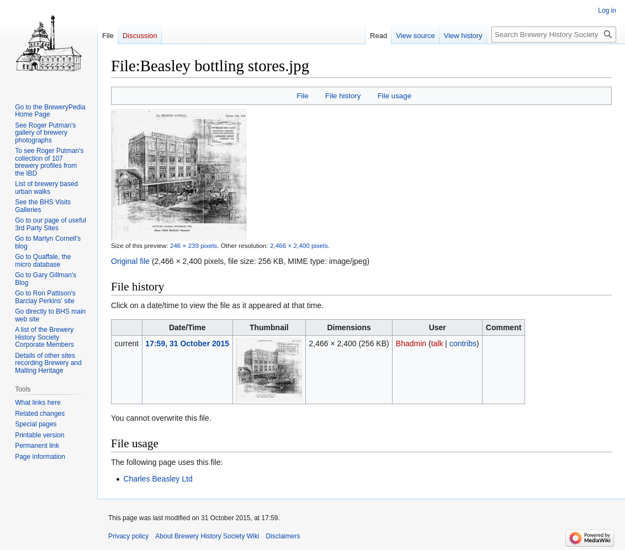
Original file (130, 261)
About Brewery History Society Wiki (207, 536)
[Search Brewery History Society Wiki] (553, 35)
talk (437, 343)
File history (343, 96)
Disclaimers (283, 536)
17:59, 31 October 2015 (187, 343)
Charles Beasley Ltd (157, 478)
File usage (394, 96)
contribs (462, 343)
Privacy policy (128, 536)
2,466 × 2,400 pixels (299, 245)
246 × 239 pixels (193, 245)
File (302, 96)
